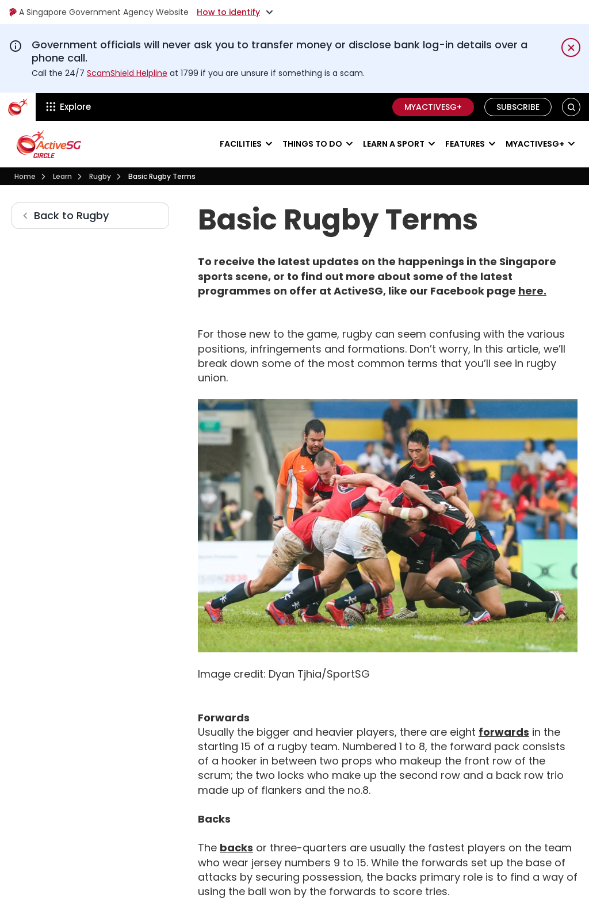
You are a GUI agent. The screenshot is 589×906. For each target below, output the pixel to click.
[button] (571, 107)
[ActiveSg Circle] (18, 107)
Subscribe (518, 107)
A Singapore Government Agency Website (99, 12)
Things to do (312, 144)
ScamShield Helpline (127, 73)
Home (25, 176)
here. (532, 291)
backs (236, 847)
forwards (504, 732)
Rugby (100, 176)
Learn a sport (393, 144)
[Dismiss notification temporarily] (570, 47)
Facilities (241, 144)
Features (465, 144)
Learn (62, 176)
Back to (71, 215)
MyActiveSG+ (433, 107)
